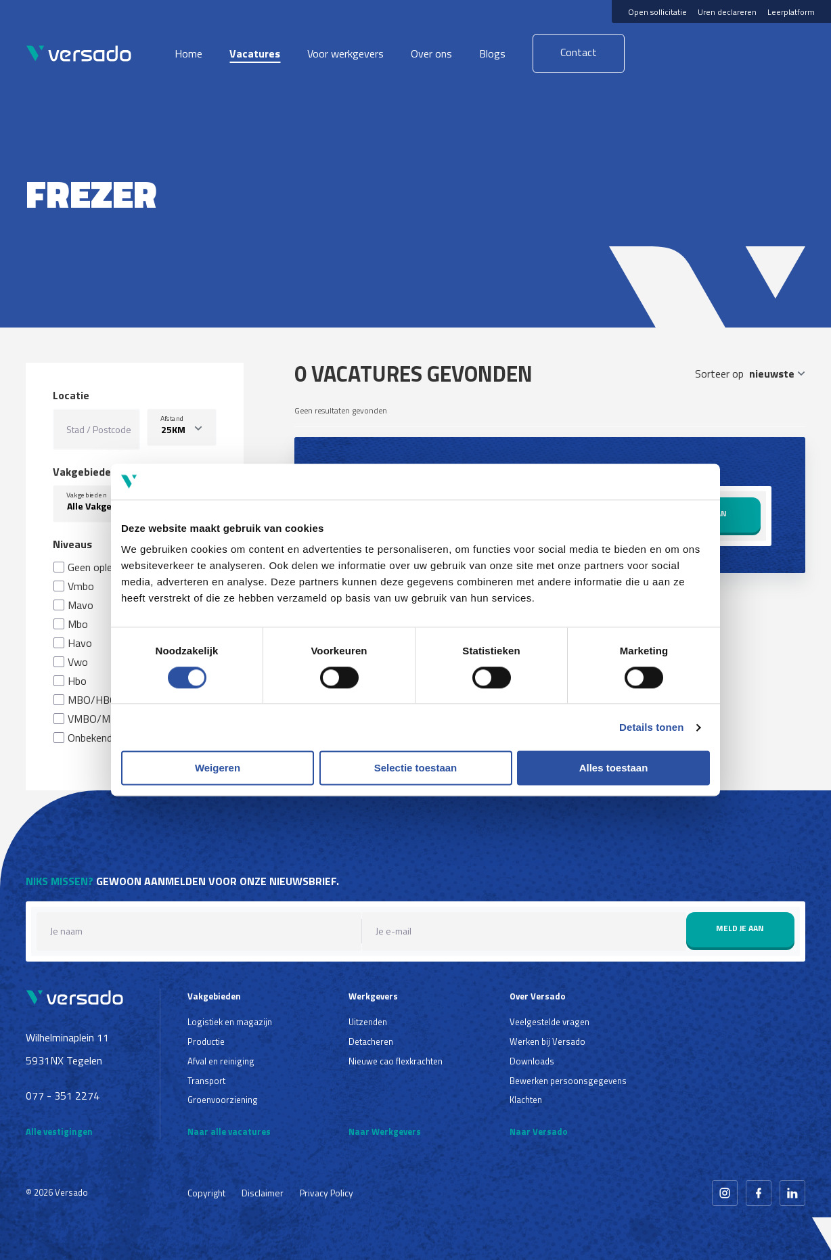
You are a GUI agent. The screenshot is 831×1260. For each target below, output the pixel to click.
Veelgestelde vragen (549, 1022)
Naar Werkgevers (385, 1131)
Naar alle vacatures (229, 1131)
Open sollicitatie (657, 11)
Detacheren (371, 1041)
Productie (206, 1041)
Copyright (206, 1193)
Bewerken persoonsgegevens (568, 1080)
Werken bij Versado (547, 1041)
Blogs (492, 53)
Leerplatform (791, 11)
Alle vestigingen (59, 1131)
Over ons (431, 53)
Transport (206, 1080)
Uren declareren (727, 11)
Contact (578, 52)
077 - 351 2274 (62, 1095)
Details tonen (651, 727)
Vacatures (254, 53)
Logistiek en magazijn (229, 1022)
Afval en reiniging (220, 1061)
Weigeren (217, 768)
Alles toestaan (613, 768)
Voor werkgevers (345, 53)
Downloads (532, 1061)
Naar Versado (539, 1131)
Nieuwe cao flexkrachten (396, 1061)
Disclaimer (263, 1193)
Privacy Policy (326, 1193)
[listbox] (182, 427)
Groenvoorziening (222, 1099)
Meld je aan (740, 928)
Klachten (526, 1099)
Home (188, 53)
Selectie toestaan (415, 768)
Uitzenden (368, 1022)
